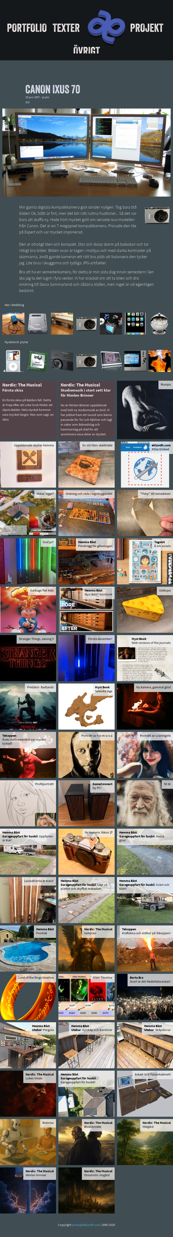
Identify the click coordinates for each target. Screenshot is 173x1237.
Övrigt (86, 50)
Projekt (146, 27)
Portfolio (27, 27)
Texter (66, 27)
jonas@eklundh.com (86, 1225)
